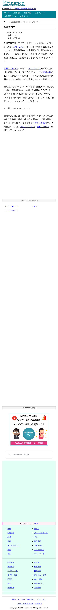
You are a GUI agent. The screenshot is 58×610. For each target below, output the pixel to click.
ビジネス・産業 (40, 575)
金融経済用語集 (15, 22)
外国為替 (11, 562)
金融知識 (16, 13)
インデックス (39, 550)
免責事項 (38, 604)
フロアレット (12, 206)
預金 (9, 529)
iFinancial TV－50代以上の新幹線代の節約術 (19, 9)
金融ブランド (40, 13)
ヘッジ (19, 76)
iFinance (6, 22)
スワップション (27, 126)
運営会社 (30, 599)
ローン (36, 529)
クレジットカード (41, 533)
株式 (9, 537)
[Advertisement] (29, 166)
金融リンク (24, 16)
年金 (9, 583)
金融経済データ (10, 16)
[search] (28, 454)
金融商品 (27, 13)
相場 (36, 537)
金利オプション (11, 68)
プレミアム (19, 47)
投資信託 (11, 533)
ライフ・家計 (13, 575)
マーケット (38, 545)
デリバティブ (26, 22)
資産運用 (37, 541)
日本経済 (37, 571)
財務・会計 (38, 583)
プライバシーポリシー (24, 604)
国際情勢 (37, 588)
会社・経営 (38, 579)
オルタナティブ (13, 545)
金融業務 (11, 567)
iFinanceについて (18, 599)
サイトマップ (41, 599)
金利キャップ (43, 126)
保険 (9, 550)
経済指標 (11, 588)
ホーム (6, 13)
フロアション (12, 210)
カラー (36, 206)
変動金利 (47, 72)
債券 (9, 541)
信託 (9, 554)
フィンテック (13, 571)
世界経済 (37, 567)
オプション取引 (40, 123)
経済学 (36, 562)
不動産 (10, 579)
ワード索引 (34, 523)
